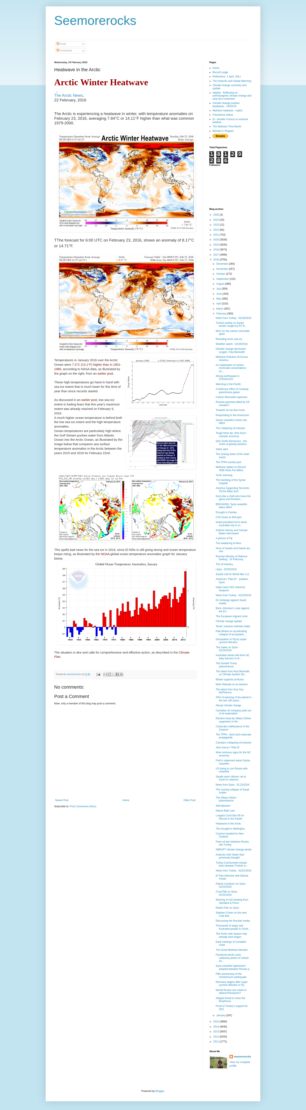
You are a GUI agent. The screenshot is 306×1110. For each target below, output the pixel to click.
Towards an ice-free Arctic (230, 410)
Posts (61, 44)
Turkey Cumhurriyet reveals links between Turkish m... (232, 864)
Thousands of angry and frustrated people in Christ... (233, 927)
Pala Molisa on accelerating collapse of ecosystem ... (231, 633)
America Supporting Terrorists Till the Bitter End (232, 490)
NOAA (105, 554)
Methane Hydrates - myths (227, 110)
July (219, 288)
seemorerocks (242, 1056)
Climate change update (229, 621)
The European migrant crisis (232, 616)
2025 (216, 214)
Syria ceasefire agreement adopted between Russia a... (233, 967)
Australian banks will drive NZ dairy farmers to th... (232, 657)
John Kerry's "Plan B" (228, 747)
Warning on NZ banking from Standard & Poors (232, 901)
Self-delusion (223, 805)
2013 (216, 1031)
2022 (216, 229)
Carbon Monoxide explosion (231, 397)
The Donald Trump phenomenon (226, 665)
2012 (216, 1036)
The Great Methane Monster (232, 949)
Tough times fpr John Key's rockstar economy (231, 435)
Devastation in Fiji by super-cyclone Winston (231, 641)
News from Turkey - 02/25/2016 (233, 595)
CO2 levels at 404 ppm (229, 517)
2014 (216, 1026)
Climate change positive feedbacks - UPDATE (225, 105)
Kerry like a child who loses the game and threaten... (233, 498)
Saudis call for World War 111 (232, 574)
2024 (216, 219)
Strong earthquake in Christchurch (227, 378)
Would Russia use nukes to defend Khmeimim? (231, 992)
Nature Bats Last (225, 810)
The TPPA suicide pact (228, 462)
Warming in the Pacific (228, 384)
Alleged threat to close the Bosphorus (230, 1000)
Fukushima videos (222, 114)
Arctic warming (224, 475)
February (221, 313)
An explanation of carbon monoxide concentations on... (231, 368)
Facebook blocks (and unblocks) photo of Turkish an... (232, 957)
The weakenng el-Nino (228, 543)
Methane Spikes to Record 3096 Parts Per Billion (231, 469)
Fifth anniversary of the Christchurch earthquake (231, 975)
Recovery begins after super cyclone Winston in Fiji (232, 983)
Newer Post (61, 800)
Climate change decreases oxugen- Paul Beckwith (231, 350)
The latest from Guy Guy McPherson (230, 691)
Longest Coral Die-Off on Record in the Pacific (230, 817)
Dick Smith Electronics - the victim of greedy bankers (231, 443)
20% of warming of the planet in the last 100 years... (233, 699)
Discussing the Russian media (233, 920)
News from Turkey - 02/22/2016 (233, 870)
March (220, 308)
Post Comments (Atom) (83, 806)
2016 (216, 259)
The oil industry (224, 564)
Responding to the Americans (232, 415)
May (219, 298)
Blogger (159, 1091)
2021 (216, 234)
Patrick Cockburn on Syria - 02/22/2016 (231, 885)
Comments (64, 50)
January (221, 1015)
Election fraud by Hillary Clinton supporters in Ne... (233, 720)
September (223, 278)
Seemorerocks (95, 20)
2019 (216, 244)
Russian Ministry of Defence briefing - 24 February (231, 558)
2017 (216, 254)
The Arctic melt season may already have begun (231, 935)
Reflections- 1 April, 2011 (226, 76)
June (219, 293)
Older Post (189, 800)
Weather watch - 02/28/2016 (232, 344)
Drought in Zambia (226, 512)
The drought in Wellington (230, 828)
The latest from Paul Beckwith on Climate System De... (232, 673)
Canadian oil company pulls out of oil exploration (233, 712)
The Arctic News (68, 95)
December (222, 263)
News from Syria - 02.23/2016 (232, 784)
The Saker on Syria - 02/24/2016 (227, 649)
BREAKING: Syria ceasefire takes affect (231, 506)
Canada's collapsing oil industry (233, 742)
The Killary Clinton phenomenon (226, 799)
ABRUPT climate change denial (233, 849)
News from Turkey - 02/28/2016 (233, 318)
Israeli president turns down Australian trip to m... (231, 524)
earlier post (105, 373)
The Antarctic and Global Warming (231, 81)
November (222, 268)
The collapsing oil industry (230, 428)
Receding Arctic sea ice (229, 339)
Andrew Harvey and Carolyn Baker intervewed (232, 532)
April (219, 303)
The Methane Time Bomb (226, 126)
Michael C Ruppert (223, 130)
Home (126, 800)
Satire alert (222, 449)
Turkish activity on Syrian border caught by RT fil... (231, 324)
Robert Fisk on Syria (227, 907)
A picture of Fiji (224, 538)
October (221, 273)
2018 (216, 249)
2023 (216, 224)
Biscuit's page (220, 72)
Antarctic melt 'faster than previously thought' (230, 856)
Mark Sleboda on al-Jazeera (232, 684)
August (220, 283)
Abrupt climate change (228, 705)
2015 (216, 1021)
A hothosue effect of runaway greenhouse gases (232, 391)
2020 (216, 239)
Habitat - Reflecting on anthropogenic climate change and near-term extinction (231, 95)
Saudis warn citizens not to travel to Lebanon (231, 778)
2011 (216, 1041)
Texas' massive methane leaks (233, 626)
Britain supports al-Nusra (230, 679)
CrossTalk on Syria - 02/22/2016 (227, 893)
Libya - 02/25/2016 (226, 569)
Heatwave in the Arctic (228, 823)
